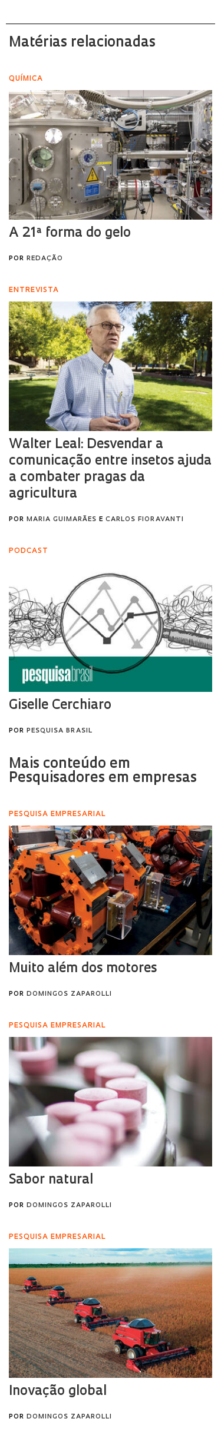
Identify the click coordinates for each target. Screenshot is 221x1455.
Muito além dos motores (83, 969)
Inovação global (58, 1391)
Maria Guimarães (62, 519)
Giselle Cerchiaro (60, 705)
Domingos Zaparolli (69, 994)
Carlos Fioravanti (144, 519)
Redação (45, 259)
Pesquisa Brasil (60, 731)
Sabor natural (51, 1180)
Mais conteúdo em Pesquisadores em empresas (103, 771)
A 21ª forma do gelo (70, 233)
